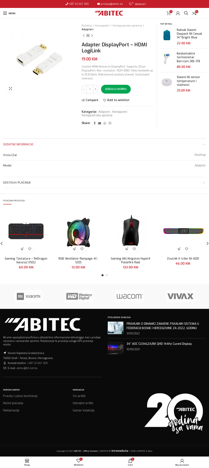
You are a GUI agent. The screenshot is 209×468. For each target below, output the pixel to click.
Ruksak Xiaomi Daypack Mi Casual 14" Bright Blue (189, 33)
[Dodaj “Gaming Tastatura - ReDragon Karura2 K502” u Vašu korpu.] (22, 249)
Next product (92, 35)
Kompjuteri (102, 25)
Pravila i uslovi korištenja (20, 396)
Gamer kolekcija (83, 410)
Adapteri (87, 29)
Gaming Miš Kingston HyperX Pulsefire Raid (130, 260)
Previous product (83, 35)
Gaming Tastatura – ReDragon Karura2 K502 (26, 260)
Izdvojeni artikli (83, 403)
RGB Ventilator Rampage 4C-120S (78, 260)
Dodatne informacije (18, 144)
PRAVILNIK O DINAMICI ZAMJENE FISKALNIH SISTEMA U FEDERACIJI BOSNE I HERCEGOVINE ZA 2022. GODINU (163, 326)
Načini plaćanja (13, 403)
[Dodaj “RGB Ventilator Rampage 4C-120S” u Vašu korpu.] (74, 249)
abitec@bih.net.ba (27, 368)
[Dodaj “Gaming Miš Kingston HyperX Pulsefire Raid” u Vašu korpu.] (127, 249)
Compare (92, 100)
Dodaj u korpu (116, 89)
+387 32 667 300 (78, 4)
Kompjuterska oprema (127, 25)
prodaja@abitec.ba (111, 4)
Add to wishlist (118, 100)
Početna (87, 25)
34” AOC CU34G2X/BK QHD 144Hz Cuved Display (159, 344)
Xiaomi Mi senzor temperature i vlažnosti (188, 81)
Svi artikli (79, 396)
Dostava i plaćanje (17, 182)
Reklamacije (11, 410)
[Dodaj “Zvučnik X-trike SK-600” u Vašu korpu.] (179, 249)
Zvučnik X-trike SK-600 (183, 259)
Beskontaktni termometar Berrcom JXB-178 (188, 57)
